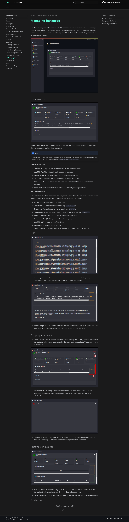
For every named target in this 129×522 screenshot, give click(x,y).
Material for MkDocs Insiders (21, 520)
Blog (71, 7)
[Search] (86, 2)
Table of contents (108, 16)
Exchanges (28, 7)
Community (54, 7)
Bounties (37, 7)
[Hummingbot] (7, 2)
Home (8, 7)
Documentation (17, 7)
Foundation (64, 7)
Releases (45, 7)
